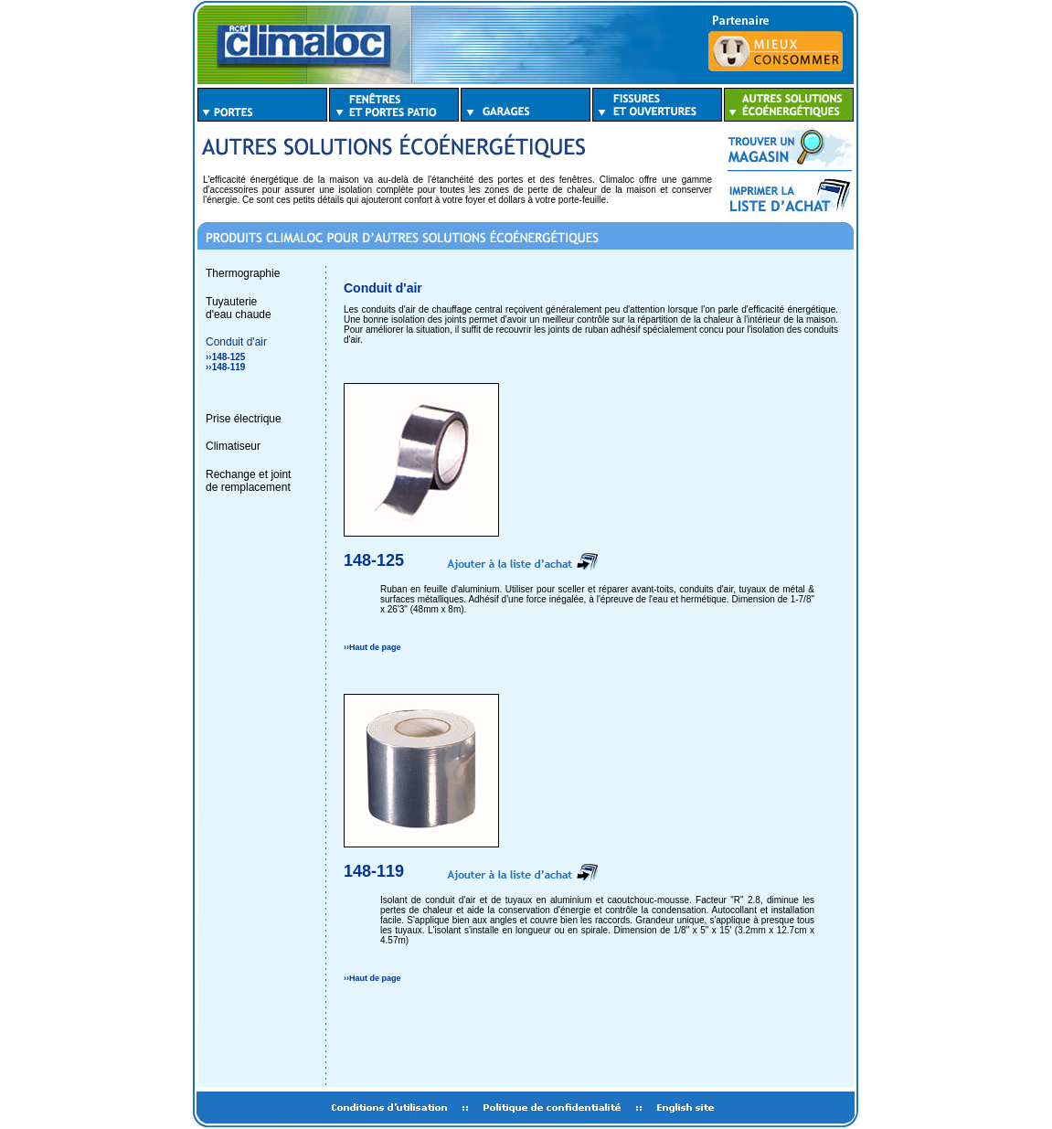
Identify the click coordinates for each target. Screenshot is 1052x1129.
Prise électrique (244, 418)
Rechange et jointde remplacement (248, 481)
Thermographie (243, 273)
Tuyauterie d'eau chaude (238, 308)
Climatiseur (233, 446)
